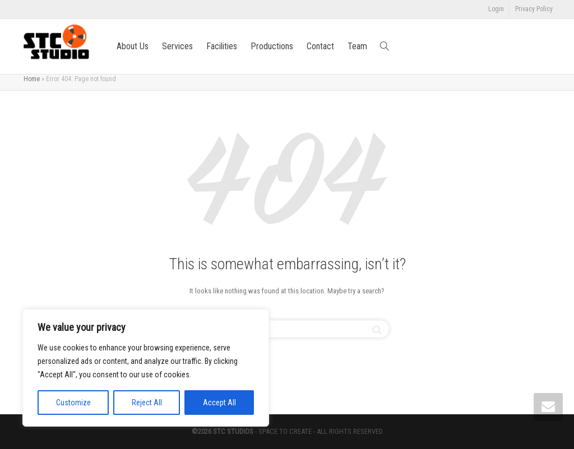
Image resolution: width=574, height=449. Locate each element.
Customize (73, 402)
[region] (145, 368)
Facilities (221, 46)
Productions (272, 46)
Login (496, 9)
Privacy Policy (534, 9)
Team (357, 46)
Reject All (147, 402)
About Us (133, 46)
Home (32, 79)
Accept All (219, 402)
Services (177, 46)
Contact (320, 46)
